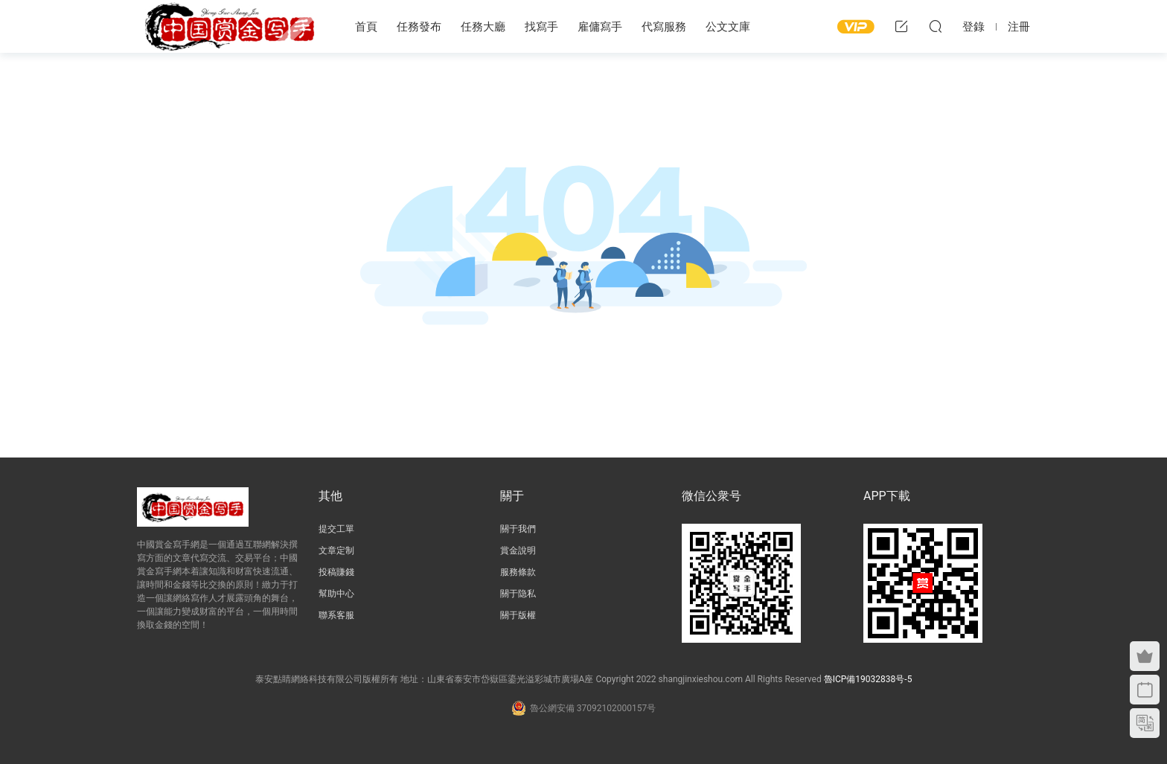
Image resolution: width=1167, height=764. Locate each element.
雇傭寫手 (600, 26)
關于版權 (518, 615)
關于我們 (518, 529)
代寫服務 (664, 26)
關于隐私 (518, 593)
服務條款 (518, 572)
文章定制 (336, 550)
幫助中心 (336, 593)
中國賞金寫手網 (230, 26)
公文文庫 (728, 26)
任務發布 (419, 26)
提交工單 (336, 529)
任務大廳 (483, 26)
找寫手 (541, 26)
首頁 (366, 26)
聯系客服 (336, 615)
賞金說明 (518, 550)
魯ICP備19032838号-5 (868, 679)
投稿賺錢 (336, 572)
